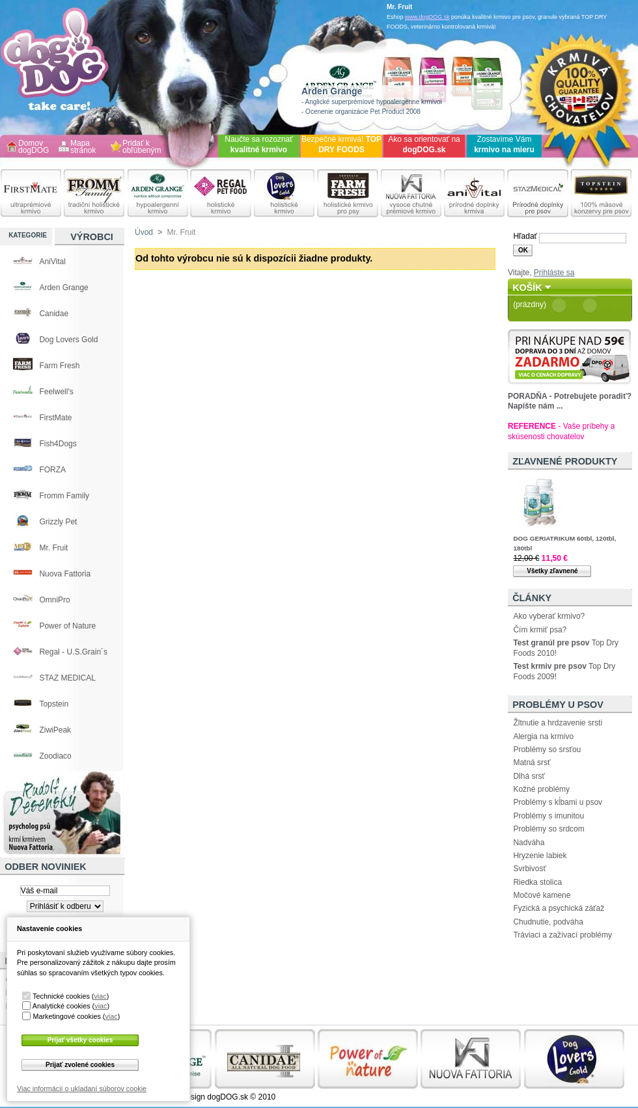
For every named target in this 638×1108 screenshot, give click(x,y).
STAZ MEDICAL (67, 677)
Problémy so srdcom (548, 828)
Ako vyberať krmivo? (549, 616)
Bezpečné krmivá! (341, 144)
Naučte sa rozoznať (259, 144)
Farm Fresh (59, 365)
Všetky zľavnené (552, 570)
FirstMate (55, 417)
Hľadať (525, 236)
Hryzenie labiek (539, 855)
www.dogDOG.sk (427, 17)
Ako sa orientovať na (424, 144)
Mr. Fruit (53, 547)
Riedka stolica (537, 882)
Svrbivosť (529, 868)
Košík (527, 287)
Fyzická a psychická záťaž (558, 908)
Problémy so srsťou (547, 749)
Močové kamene (541, 895)
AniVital (52, 261)
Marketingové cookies (66, 1016)
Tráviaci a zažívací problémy (562, 934)
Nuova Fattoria (64, 573)
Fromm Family (64, 495)
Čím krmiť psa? (539, 629)
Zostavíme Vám (504, 144)
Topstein (53, 704)
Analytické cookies (61, 1006)
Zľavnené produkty (564, 461)
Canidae (53, 313)
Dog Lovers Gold (68, 339)
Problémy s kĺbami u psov (557, 802)
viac (100, 996)
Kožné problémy (541, 789)
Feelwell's (56, 391)
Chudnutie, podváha (548, 921)
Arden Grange (63, 287)
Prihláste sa (554, 272)
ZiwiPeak (55, 730)
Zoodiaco (55, 756)
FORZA (52, 469)
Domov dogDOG (33, 147)
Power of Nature (67, 625)
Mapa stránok (83, 147)
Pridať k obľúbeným (141, 147)
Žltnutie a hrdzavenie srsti (557, 722)
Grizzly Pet (58, 521)
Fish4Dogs (57, 443)
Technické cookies (61, 996)
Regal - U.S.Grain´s (73, 651)
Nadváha (528, 842)
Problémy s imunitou (548, 815)
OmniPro (54, 599)
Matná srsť (531, 762)
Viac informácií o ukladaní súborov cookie (81, 1088)
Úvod (144, 232)
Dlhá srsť (529, 776)
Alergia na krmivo (543, 736)
